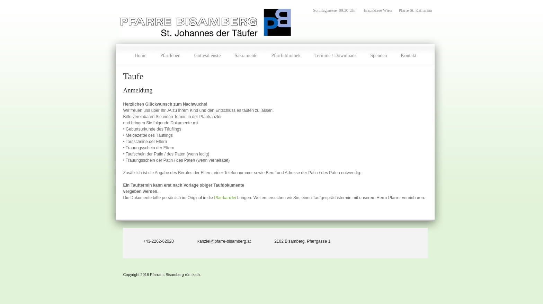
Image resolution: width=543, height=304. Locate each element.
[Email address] (219, 241)
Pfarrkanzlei (225, 197)
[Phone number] (153, 241)
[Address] (297, 241)
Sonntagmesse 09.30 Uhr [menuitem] (335, 10)
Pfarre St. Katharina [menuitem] (415, 10)
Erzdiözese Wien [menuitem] (378, 10)
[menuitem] (140, 54)
